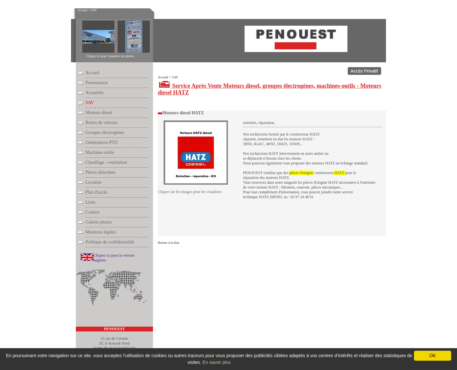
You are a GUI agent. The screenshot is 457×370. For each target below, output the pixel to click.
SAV (94, 10)
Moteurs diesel (98, 112)
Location (93, 182)
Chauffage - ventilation (106, 162)
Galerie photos (98, 222)
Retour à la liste (168, 242)
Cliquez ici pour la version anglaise (114, 257)
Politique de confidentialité (109, 242)
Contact (92, 212)
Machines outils (99, 152)
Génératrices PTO (101, 142)
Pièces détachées (100, 172)
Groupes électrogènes (104, 132)
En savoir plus (216, 362)
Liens (90, 202)
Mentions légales (100, 232)
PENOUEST (114, 329)
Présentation (96, 82)
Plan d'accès (96, 192)
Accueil (82, 10)
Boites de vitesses (101, 122)
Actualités (94, 92)
